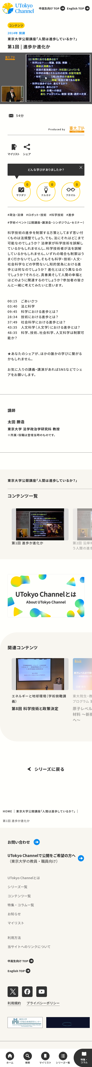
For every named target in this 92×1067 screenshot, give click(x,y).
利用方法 (14, 937)
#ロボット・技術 (36, 215)
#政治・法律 (15, 215)
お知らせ (14, 913)
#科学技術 (56, 215)
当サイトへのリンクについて (29, 946)
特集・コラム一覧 (21, 904)
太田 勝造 (16, 421)
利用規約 (14, 1003)
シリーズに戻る (46, 769)
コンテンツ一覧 (19, 895)
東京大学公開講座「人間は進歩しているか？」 (43, 38)
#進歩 (70, 215)
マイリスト (16, 922)
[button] (21, 191)
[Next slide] (84, 524)
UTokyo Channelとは (24, 877)
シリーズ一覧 (17, 886)
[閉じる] (81, 167)
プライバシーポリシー (43, 1003)
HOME (7, 811)
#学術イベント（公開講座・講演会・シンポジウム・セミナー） (46, 222)
